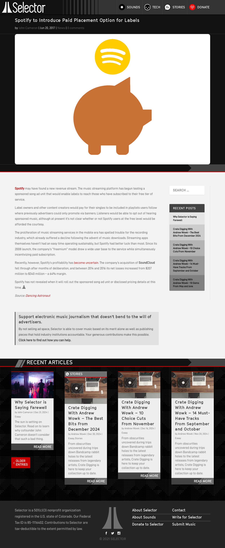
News (61, 28)
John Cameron (28, 28)
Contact (178, 510)
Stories (179, 7)
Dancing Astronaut (38, 295)
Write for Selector (187, 517)
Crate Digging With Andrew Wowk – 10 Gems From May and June (186, 282)
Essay (18, 416)
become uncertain (86, 262)
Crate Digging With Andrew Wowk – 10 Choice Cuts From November (186, 248)
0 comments (75, 28)
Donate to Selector (147, 524)
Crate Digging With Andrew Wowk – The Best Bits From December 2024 (187, 232)
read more (42, 447)
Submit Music (183, 524)
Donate (203, 7)
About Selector (144, 510)
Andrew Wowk (78, 434)
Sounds (133, 7)
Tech (156, 7)
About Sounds (144, 517)
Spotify (19, 188)
